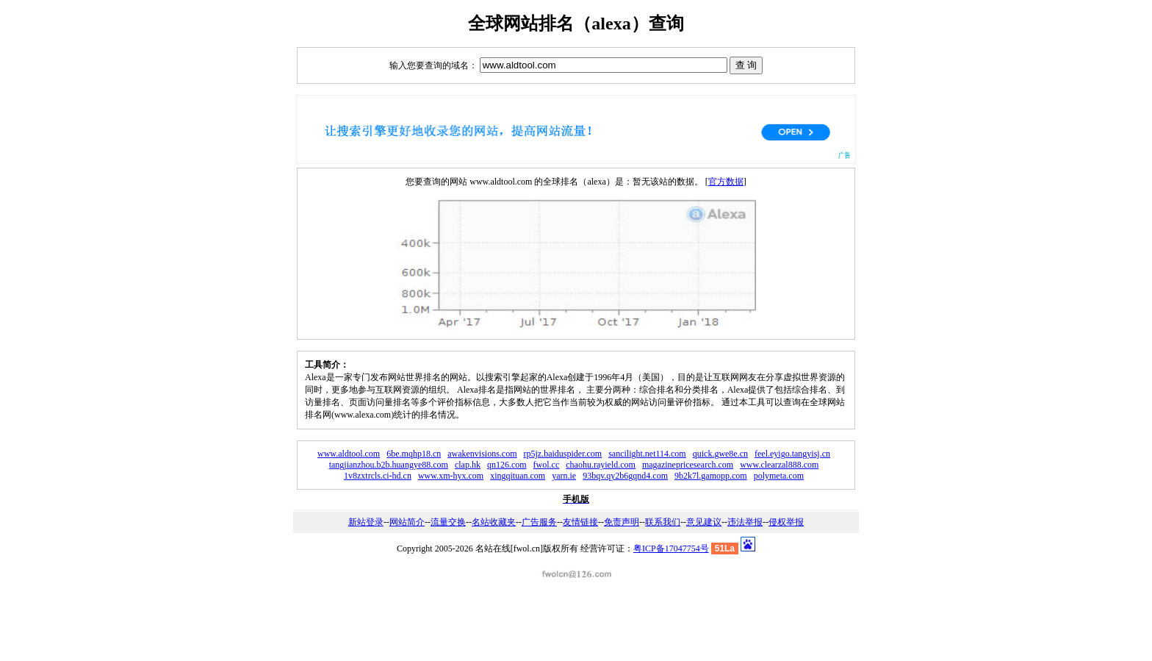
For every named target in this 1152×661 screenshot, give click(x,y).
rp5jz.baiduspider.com (563, 454)
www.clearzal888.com (779, 465)
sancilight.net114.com (647, 454)
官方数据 (726, 181)
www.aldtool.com (348, 454)
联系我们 (662, 522)
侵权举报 (786, 522)
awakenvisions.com (481, 454)
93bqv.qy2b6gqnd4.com (625, 476)
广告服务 (539, 522)
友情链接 (580, 522)
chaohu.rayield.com (601, 465)
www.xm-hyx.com (450, 476)
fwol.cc (546, 465)
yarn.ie (564, 476)
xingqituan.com (517, 476)
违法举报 (745, 522)
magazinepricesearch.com (687, 465)
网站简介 (407, 522)
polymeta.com (779, 476)
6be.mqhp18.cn (413, 454)
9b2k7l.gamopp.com (710, 476)
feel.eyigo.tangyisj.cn (792, 454)
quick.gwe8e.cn (720, 454)
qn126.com (507, 465)
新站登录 (366, 522)
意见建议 (703, 522)
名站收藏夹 (494, 522)
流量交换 (448, 522)
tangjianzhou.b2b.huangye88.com (388, 465)
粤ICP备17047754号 (671, 548)
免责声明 (621, 522)
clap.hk (467, 465)
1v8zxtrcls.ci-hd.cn (377, 476)
